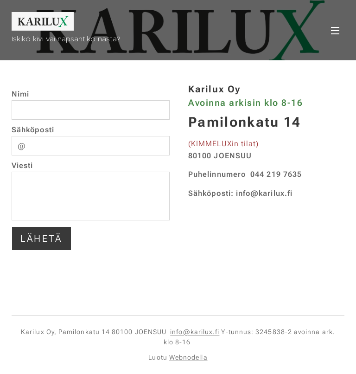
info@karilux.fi (194, 331)
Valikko (335, 30)
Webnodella (188, 357)
